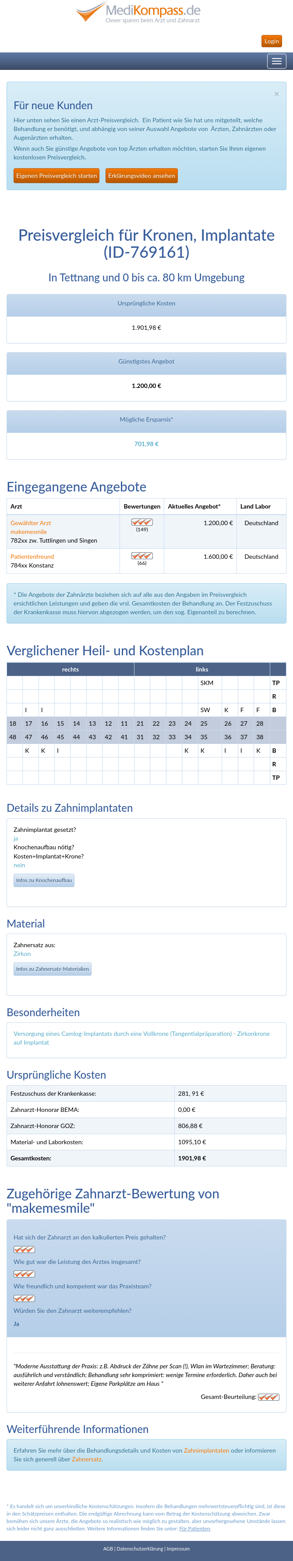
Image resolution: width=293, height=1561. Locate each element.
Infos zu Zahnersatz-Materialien (52, 969)
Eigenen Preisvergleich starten (56, 175)
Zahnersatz (87, 1459)
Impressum (178, 1548)
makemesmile (29, 531)
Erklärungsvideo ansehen (141, 175)
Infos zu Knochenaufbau (44, 880)
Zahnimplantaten (206, 1450)
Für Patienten (195, 1528)
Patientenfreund (32, 556)
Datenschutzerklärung (139, 1548)
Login (272, 41)
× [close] (276, 93)
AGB (108, 1548)
